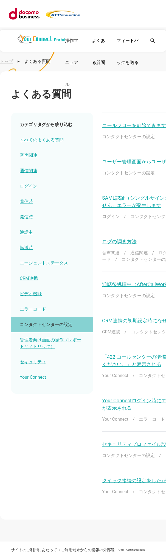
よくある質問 (98, 51)
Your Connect (33, 377)
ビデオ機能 (31, 293)
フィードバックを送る (128, 51)
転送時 (26, 247)
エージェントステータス (44, 263)
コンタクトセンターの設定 (46, 324)
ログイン (28, 186)
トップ (6, 61)
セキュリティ (33, 361)
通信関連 (28, 170)
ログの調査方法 (119, 241)
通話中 (26, 232)
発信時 (26, 216)
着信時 (26, 201)
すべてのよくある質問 (42, 140)
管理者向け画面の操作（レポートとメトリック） (50, 343)
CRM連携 (29, 278)
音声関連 (28, 155)
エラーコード (33, 309)
